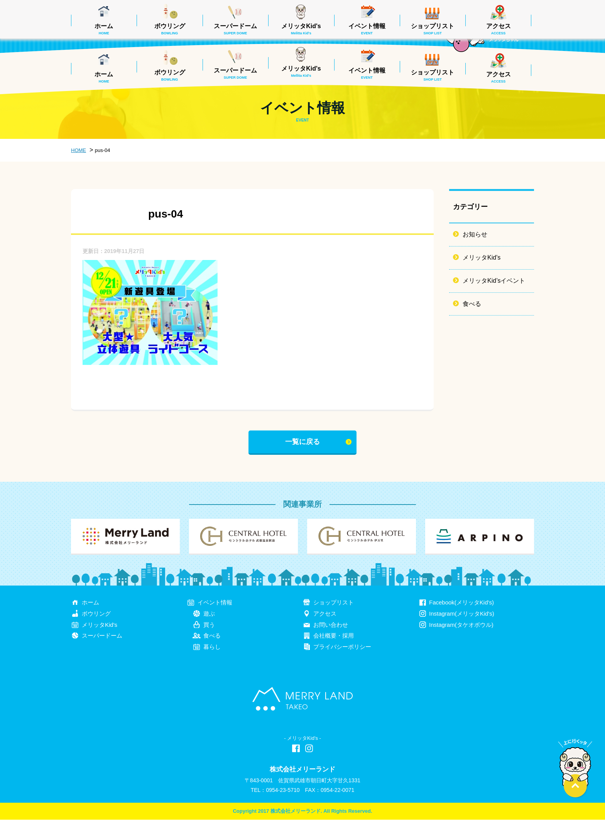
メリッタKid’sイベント (494, 280)
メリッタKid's (301, 71)
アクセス (498, 77)
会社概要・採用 (333, 638)
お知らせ (475, 234)
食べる (472, 303)
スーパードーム (235, 73)
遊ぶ (209, 616)
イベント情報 (366, 73)
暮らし (212, 649)
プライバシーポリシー (342, 649)
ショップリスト (432, 75)
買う (209, 627)
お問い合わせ (330, 627)
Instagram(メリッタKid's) (461, 616)
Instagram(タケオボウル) (461, 627)
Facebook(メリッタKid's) (461, 604)
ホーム (104, 77)
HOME (78, 150)
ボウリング (169, 75)
